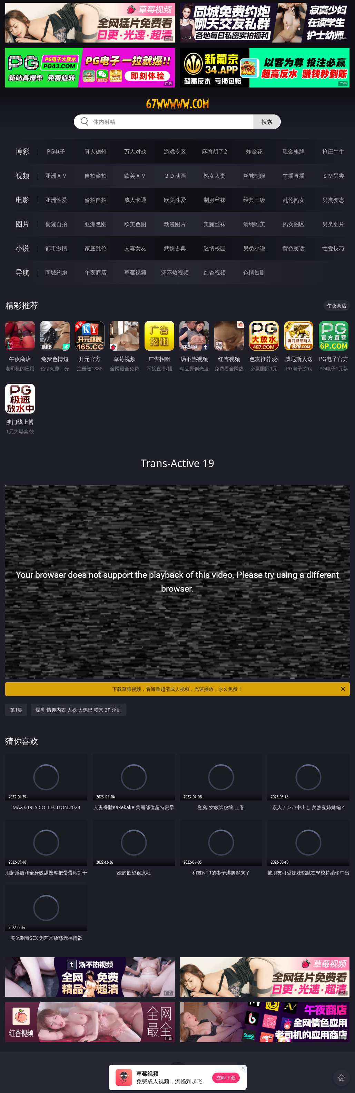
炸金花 (254, 151)
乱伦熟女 (294, 200)
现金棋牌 (294, 151)
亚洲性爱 (56, 200)
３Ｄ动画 (175, 175)
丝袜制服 (254, 175)
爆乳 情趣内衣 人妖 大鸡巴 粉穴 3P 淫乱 (78, 709)
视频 (22, 175)
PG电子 (56, 151)
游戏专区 (175, 151)
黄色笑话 (294, 248)
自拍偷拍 (96, 175)
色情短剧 (254, 272)
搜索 (267, 122)
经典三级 (254, 200)
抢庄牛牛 (333, 151)
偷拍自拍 (96, 200)
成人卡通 (135, 200)
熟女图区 (294, 224)
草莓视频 (135, 272)
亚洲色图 (96, 224)
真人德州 (96, 151)
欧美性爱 (175, 200)
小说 (22, 248)
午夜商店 (96, 272)
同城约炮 (56, 272)
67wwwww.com (177, 104)
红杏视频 (215, 272)
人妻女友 (135, 248)
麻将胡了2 (214, 151)
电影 (22, 199)
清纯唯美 (254, 224)
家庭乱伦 (96, 248)
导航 (22, 272)
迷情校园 (215, 248)
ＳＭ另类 (333, 175)
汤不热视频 (175, 272)
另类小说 (254, 248)
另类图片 (333, 224)
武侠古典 (175, 248)
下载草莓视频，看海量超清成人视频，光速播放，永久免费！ (229, 689)
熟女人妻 (215, 175)
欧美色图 (135, 224)
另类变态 (333, 200)
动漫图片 (175, 224)
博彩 (22, 151)
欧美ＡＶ (135, 175)
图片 (22, 224)
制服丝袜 (215, 200)
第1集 (16, 709)
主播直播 (294, 175)
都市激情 (56, 248)
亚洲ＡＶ (56, 175)
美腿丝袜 (215, 224)
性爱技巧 (333, 248)
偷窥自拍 (56, 224)
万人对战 (135, 151)
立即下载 (226, 1077)
